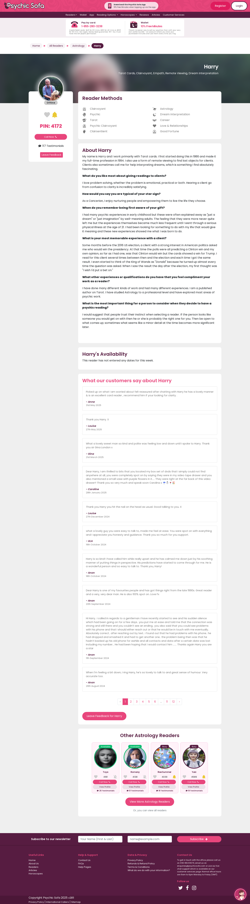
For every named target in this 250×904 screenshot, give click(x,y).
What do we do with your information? (149, 870)
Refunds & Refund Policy (141, 863)
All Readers (56, 45)
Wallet (83, 14)
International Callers (57, 902)
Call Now (51, 136)
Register (220, 6)
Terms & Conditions (139, 867)
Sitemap (76, 902)
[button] (240, 894)
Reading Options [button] (106, 14)
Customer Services (173, 14)
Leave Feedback (51, 155)
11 (167, 702)
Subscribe (199, 839)
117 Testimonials (51, 146)
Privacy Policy (135, 860)
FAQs (81, 863)
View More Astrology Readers (150, 802)
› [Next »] (179, 702)
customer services (186, 871)
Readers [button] (70, 14)
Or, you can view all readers (149, 810)
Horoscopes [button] (128, 14)
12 (173, 702)
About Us (34, 863)
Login (239, 6)
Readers (33, 867)
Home (36, 45)
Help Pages (84, 867)
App (91, 14)
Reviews (144, 14)
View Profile (104, 786)
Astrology (78, 45)
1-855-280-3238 (91, 26)
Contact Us (84, 860)
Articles (156, 14)
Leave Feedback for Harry (104, 716)
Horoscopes (36, 873)
